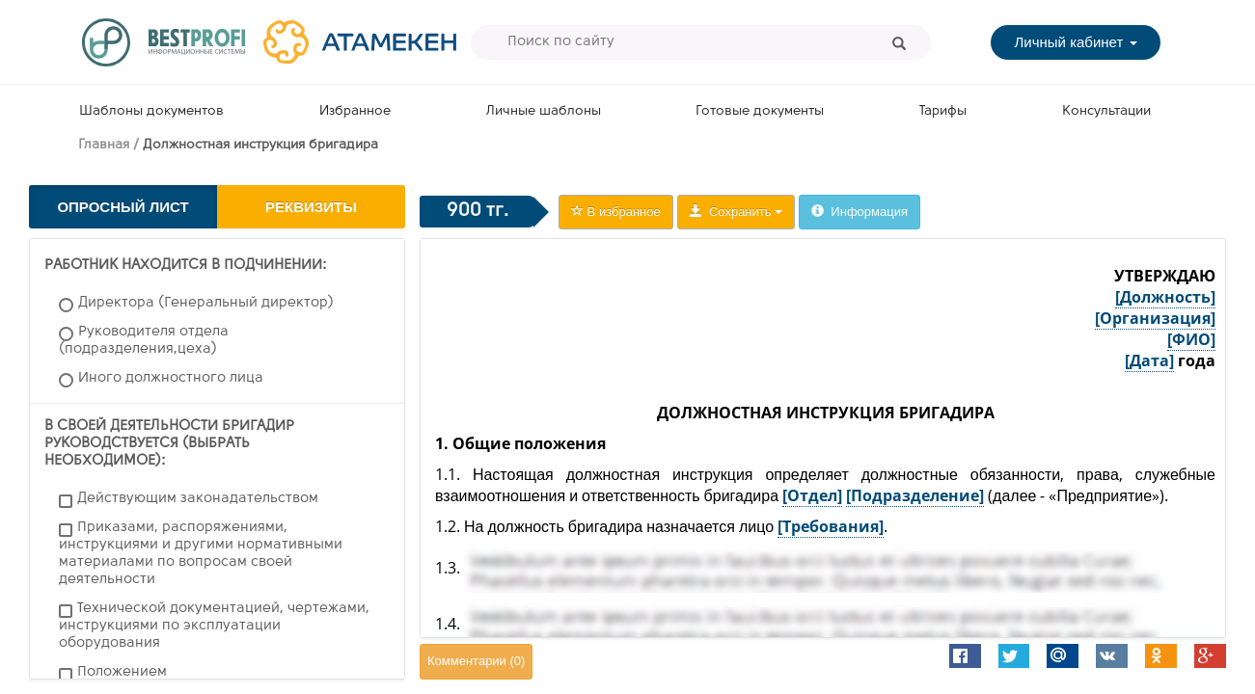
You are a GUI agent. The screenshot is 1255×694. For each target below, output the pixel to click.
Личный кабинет (1075, 42)
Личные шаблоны (543, 111)
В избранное (616, 211)
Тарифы (943, 111)
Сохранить (736, 211)
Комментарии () (476, 661)
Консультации (1106, 111)
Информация (859, 211)
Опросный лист (122, 207)
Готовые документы (760, 111)
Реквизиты (311, 207)
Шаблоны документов (151, 111)
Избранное (355, 111)
